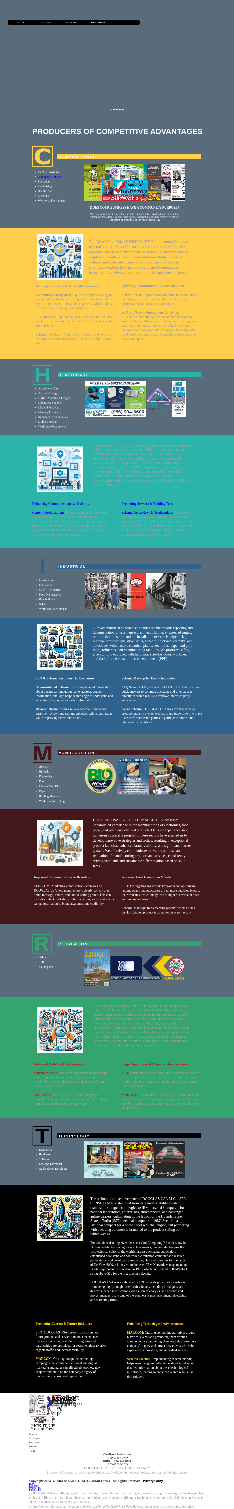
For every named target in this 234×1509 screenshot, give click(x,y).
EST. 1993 (76, 22)
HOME (50, 22)
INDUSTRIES (127, 22)
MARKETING (102, 22)
